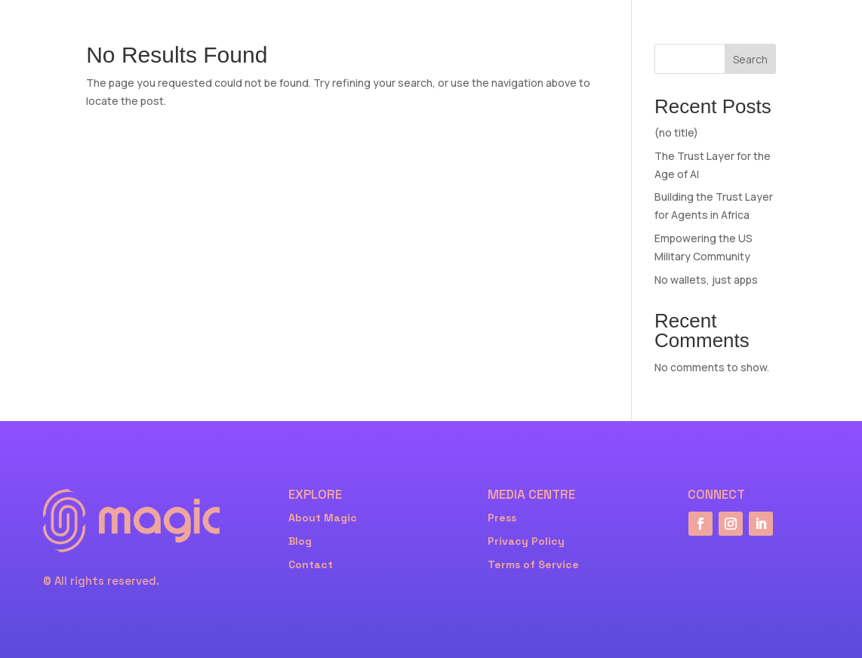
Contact (310, 564)
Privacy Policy (526, 541)
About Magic (322, 517)
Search (750, 59)
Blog (300, 541)
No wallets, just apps (706, 279)
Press (502, 517)
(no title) (676, 132)
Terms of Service (533, 564)
